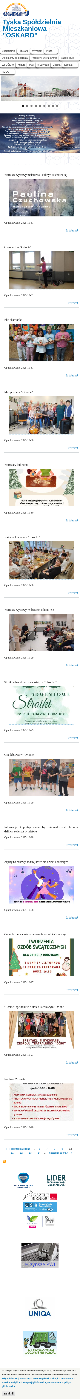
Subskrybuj (4, 1161)
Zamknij (9, 1393)
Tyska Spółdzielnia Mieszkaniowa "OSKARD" (32, 28)
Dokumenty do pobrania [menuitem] (15, 57)
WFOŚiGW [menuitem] (8, 64)
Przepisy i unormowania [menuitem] (44, 57)
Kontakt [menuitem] (68, 64)
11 (12, 1152)
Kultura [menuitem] (21, 64)
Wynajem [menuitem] (37, 50)
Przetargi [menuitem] (23, 50)
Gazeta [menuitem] (56, 64)
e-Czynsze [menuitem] (43, 64)
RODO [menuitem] (5, 71)
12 (21, 1152)
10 (70, 1148)
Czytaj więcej (72, 230)
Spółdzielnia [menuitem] (8, 50)
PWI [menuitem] (31, 64)
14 (39, 1152)
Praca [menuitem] (49, 50)
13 (30, 1152)
